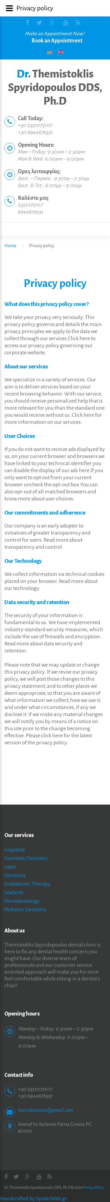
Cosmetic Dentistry (26, 858)
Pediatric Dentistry (25, 909)
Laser (10, 867)
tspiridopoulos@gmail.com (45, 1105)
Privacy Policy (93, 1188)
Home (10, 245)
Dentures (15, 875)
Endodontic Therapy (27, 884)
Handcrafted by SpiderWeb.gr (33, 1198)
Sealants (13, 892)
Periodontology (22, 901)
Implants (14, 850)
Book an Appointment (56, 41)
